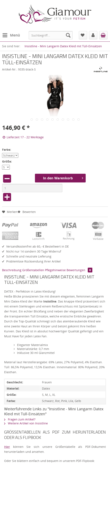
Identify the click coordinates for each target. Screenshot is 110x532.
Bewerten (26, 212)
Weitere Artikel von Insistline (26, 423)
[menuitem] (11, 35)
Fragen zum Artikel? (19, 419)
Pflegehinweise (55, 270)
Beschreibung (11, 270)
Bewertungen (79, 270)
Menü (11, 35)
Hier (7, 447)
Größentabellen (33, 270)
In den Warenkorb (63, 177)
